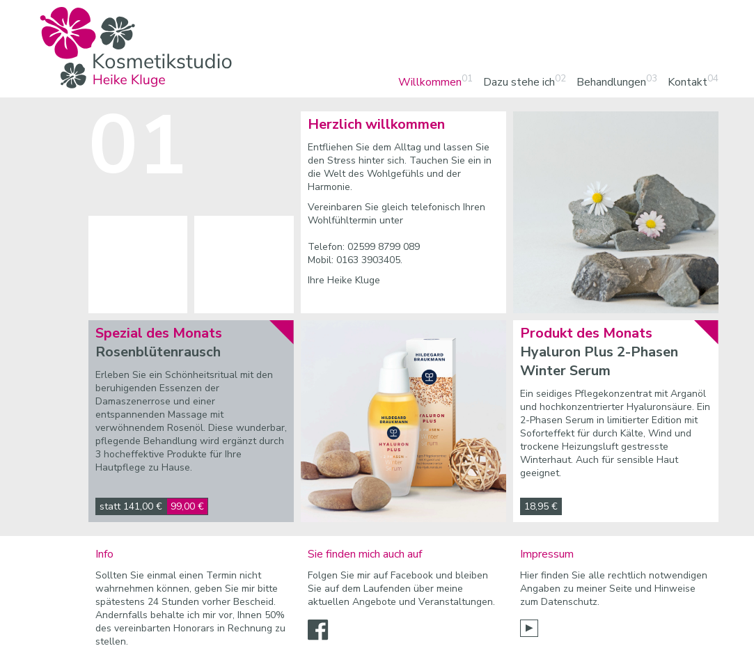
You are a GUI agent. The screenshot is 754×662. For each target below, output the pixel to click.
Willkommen (430, 82)
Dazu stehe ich (519, 82)
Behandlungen (611, 82)
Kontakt (687, 82)
